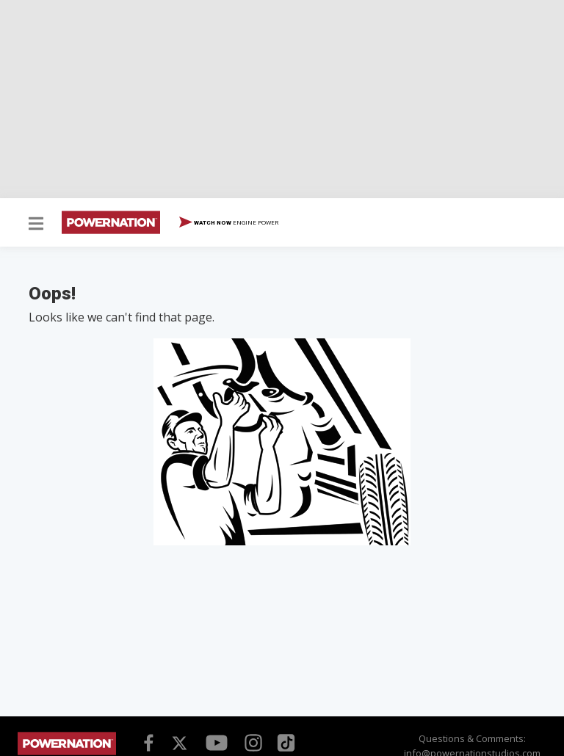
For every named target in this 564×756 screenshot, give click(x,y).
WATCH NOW (228, 223)
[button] (36, 224)
